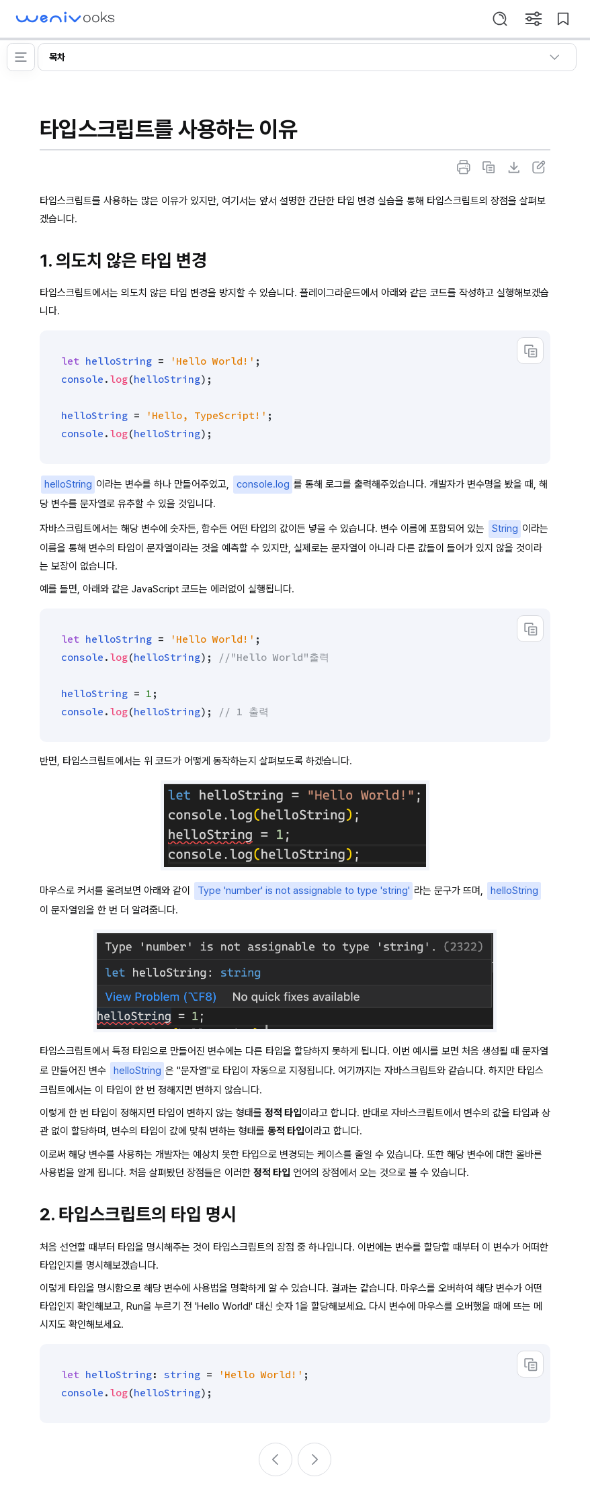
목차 (307, 57)
